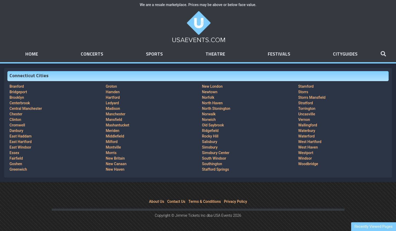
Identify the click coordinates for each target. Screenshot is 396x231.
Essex (14, 153)
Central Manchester (25, 108)
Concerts (92, 54)
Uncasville (306, 114)
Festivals (279, 54)
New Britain (115, 158)
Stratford (305, 103)
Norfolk (208, 97)
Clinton (15, 119)
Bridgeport (18, 92)
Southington (212, 164)
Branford (16, 86)
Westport (305, 153)
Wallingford (307, 125)
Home (31, 54)
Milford (112, 142)
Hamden (113, 92)
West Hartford (309, 142)
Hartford (113, 97)
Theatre (215, 54)
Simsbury (210, 147)
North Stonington (216, 108)
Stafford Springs (215, 169)
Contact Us (176, 201)
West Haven (308, 147)
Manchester (115, 114)
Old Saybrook (213, 125)
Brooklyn (16, 97)
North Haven (212, 103)
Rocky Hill (210, 136)
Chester (15, 114)
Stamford (305, 86)
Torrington (306, 108)
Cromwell (17, 125)
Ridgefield (210, 131)
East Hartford (20, 142)
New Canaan (116, 164)
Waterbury (306, 131)
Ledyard (112, 103)
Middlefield (115, 136)
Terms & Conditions (204, 201)
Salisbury (209, 142)
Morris (111, 153)
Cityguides (345, 54)
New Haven (115, 169)
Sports (154, 54)
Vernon (304, 119)
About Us (156, 201)
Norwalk (209, 114)
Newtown (209, 92)
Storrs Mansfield (311, 97)
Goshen (15, 164)
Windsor (305, 158)
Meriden (112, 131)
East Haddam (20, 136)
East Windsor (20, 147)
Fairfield (16, 158)
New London (212, 86)
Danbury (16, 131)
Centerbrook (19, 103)
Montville (113, 147)
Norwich (209, 119)
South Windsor (214, 158)
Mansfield (114, 119)
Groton (111, 86)
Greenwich (18, 169)
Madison (113, 108)
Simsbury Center (216, 153)
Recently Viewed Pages (373, 226)
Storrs (303, 92)
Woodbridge (308, 164)
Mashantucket (117, 125)
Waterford (306, 136)
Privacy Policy (235, 201)
